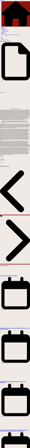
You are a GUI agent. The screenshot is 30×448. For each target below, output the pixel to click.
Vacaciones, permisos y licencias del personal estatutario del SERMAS (10, 34)
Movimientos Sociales (4, 28)
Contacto (4, 30)
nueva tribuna (1, 155)
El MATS (2, 29)
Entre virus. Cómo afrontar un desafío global (8, 275)
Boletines (2, 32)
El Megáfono (4, 33)
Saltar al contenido (2, 0)
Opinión (2, 27)
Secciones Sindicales (5, 31)
